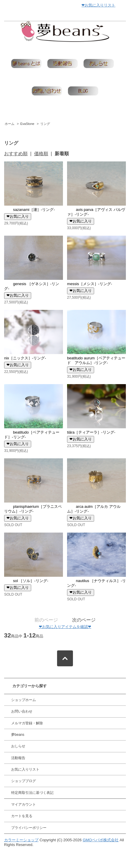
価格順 (41, 153)
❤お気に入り (17, 216)
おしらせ (18, 746)
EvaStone (27, 123)
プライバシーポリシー (28, 828)
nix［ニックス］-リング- (25, 358)
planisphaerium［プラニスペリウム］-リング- (33, 508)
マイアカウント (23, 804)
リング (45, 123)
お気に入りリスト (25, 769)
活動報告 (18, 758)
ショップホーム (23, 700)
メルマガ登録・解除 (27, 723)
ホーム (9, 123)
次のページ (84, 619)
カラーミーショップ (21, 840)
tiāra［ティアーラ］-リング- (91, 432)
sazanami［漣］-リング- (29, 209)
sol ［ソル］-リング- (26, 581)
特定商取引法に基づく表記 (32, 793)
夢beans (17, 735)
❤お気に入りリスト (98, 5)
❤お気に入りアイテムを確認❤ (65, 626)
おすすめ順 (16, 153)
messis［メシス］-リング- (89, 284)
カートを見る (21, 816)
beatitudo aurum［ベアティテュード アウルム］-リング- (96, 360)
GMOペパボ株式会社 (101, 840)
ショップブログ (23, 781)
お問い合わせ (21, 711)
